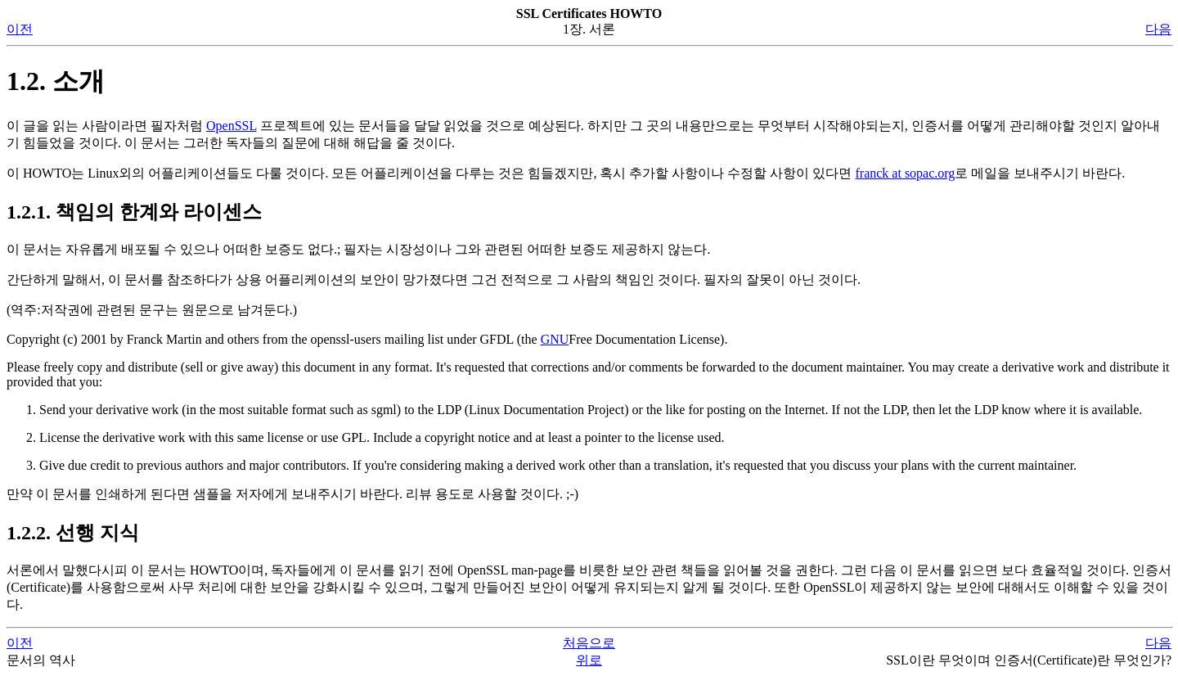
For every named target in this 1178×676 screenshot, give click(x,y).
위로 (589, 660)
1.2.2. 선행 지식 (73, 532)
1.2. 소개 (56, 81)
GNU (555, 339)
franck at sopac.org (905, 173)
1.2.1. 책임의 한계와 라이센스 (134, 212)
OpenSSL (231, 126)
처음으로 (589, 643)
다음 (1158, 29)
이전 (20, 29)
